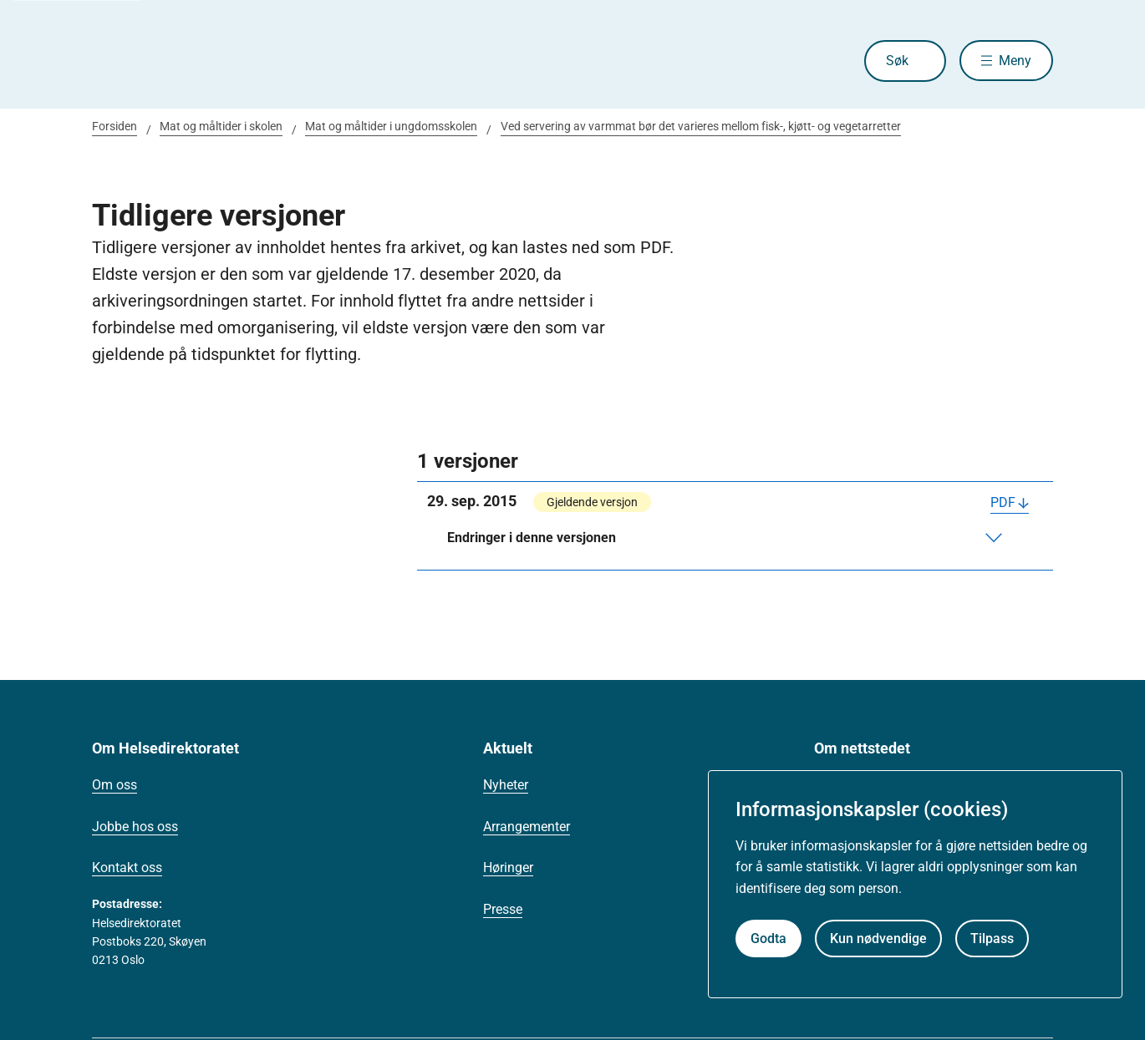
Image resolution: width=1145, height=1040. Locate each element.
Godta (768, 938)
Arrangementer (526, 827)
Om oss (114, 785)
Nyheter (505, 785)
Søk (896, 60)
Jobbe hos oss (135, 827)
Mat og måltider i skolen (221, 126)
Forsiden (114, 126)
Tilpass (992, 938)
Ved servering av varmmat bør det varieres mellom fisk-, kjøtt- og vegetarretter (701, 126)
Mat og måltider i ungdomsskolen (391, 126)
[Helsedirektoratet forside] (212, 61)
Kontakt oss (127, 867)
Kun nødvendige (878, 938)
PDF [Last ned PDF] (1002, 502)
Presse (502, 909)
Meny (1015, 60)
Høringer (508, 867)
